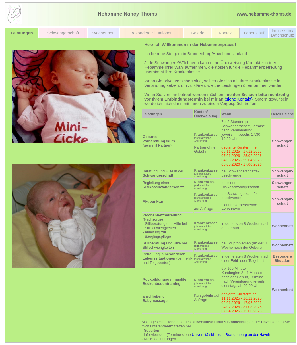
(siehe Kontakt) (239, 99)
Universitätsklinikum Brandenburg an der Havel (230, 335)
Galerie (197, 33)
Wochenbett (103, 33)
